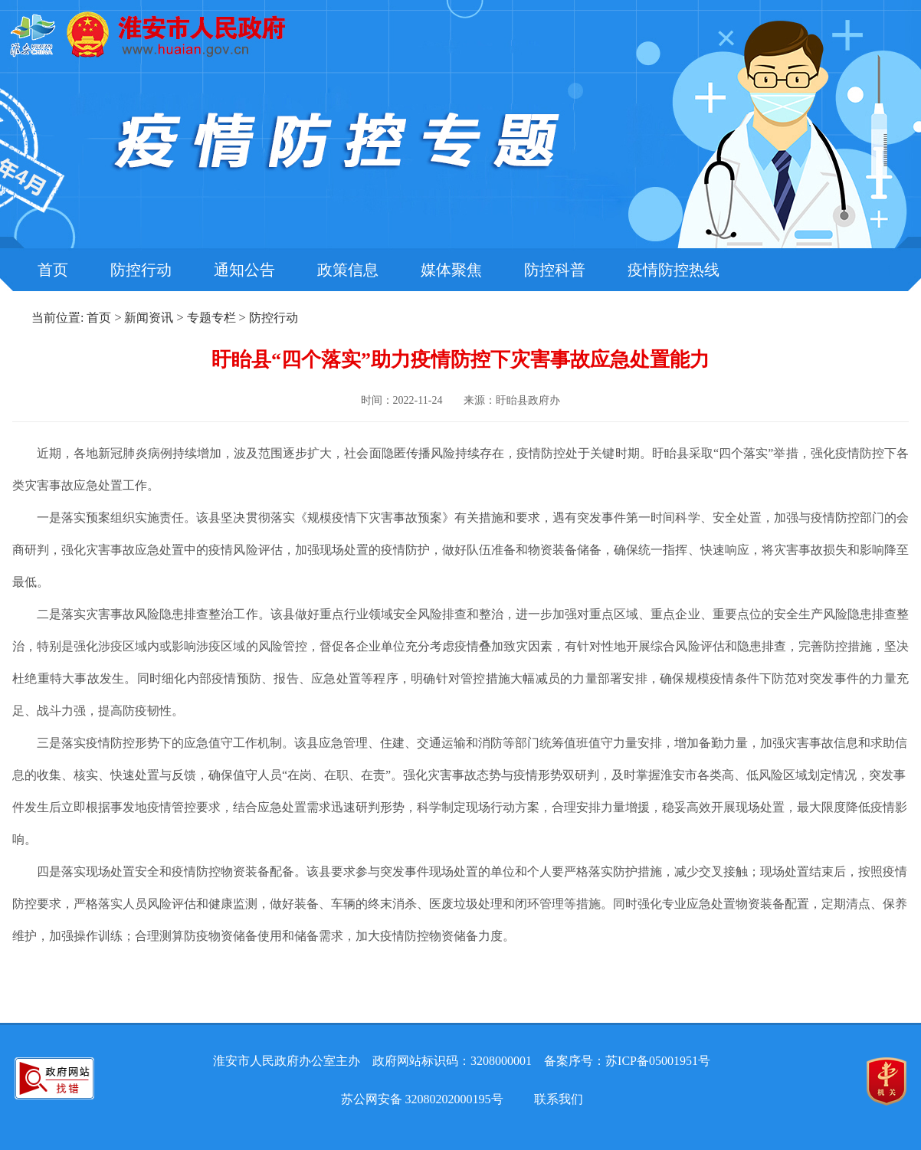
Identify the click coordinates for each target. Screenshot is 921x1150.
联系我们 (558, 1099)
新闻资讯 (148, 317)
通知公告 (244, 269)
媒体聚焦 (451, 269)
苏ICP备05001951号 (657, 1060)
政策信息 (348, 269)
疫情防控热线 (673, 269)
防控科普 (554, 269)
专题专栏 (211, 317)
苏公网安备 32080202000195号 (422, 1099)
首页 (53, 269)
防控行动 (141, 269)
